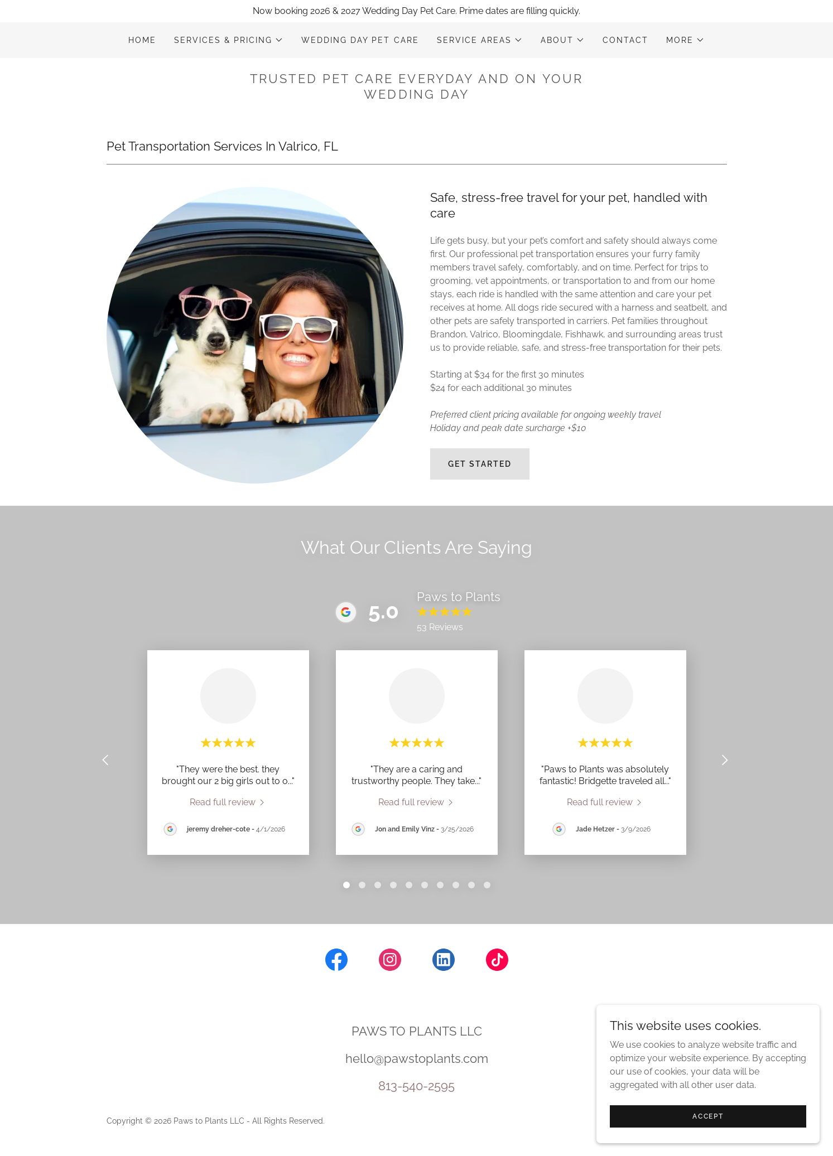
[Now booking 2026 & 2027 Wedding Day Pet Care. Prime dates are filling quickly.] (416, 11)
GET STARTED (480, 464)
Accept (707, 1116)
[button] (228, 40)
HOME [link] (142, 40)
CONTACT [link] (625, 40)
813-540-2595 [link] (416, 1085)
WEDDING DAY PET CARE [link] (359, 40)
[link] (228, 801)
